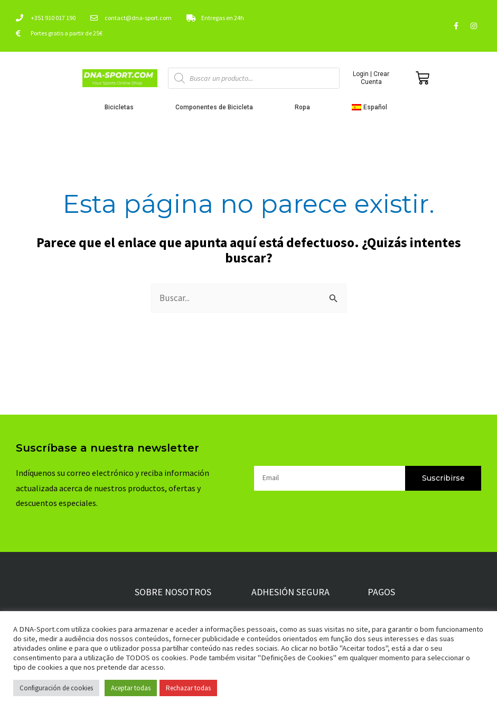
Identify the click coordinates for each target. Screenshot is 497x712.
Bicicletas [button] (122, 107)
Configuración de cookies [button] (56, 687)
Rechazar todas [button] (188, 687)
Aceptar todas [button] (131, 687)
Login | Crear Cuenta (371, 77)
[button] (372, 107)
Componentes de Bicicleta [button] (216, 107)
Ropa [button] (305, 107)
